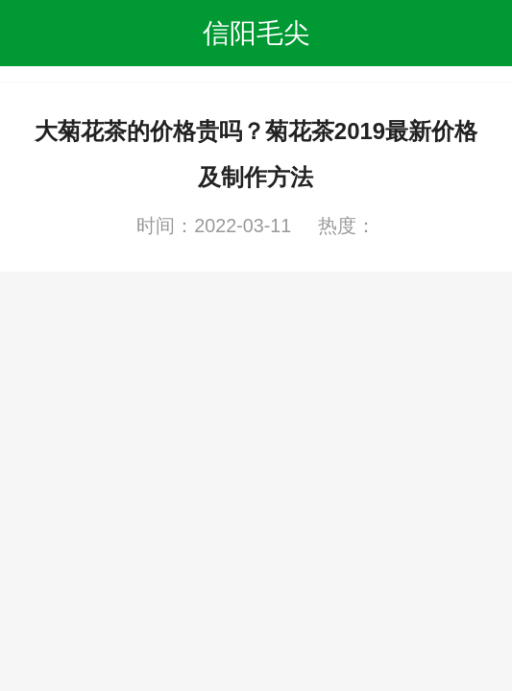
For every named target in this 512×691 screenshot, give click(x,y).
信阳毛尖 (256, 32)
